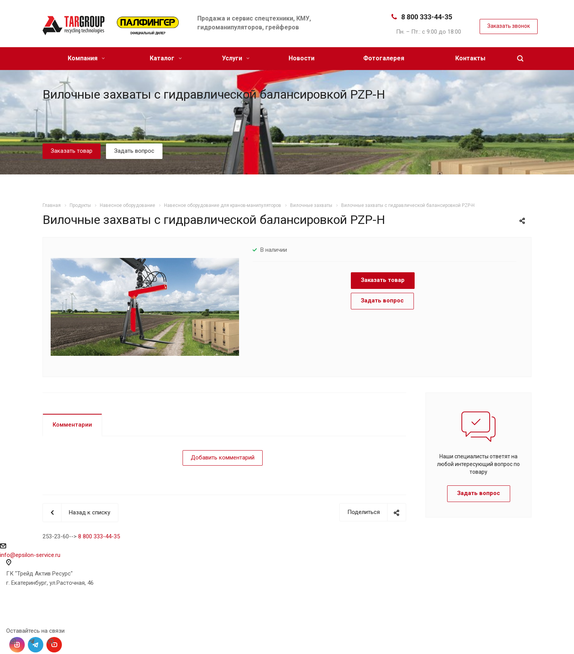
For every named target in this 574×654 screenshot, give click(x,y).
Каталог (166, 58)
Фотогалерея (383, 58)
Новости (301, 58)
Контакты (470, 58)
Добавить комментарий (223, 457)
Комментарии (72, 424)
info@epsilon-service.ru (30, 555)
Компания (86, 58)
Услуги (235, 58)
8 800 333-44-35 (426, 17)
